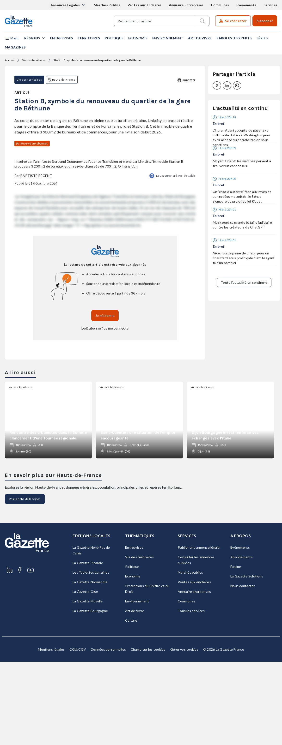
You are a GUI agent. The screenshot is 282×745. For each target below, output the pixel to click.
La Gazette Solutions (246, 659)
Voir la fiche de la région (25, 582)
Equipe (235, 650)
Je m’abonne (105, 399)
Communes (220, 5)
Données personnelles (108, 733)
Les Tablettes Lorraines (91, 656)
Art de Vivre (200, 38)
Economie (137, 38)
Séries (262, 38)
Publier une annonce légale (199, 631)
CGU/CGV (77, 733)
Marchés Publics (107, 5)
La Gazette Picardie (88, 646)
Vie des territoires (34, 60)
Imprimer (186, 80)
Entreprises (61, 38)
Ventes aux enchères (194, 665)
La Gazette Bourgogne (90, 694)
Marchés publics (190, 656)
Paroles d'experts (233, 38)
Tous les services (191, 694)
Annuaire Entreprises (186, 5)
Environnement (167, 38)
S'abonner (265, 21)
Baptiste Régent (36, 259)
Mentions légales (51, 733)
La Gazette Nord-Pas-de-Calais (176, 259)
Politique (114, 38)
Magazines (15, 47)
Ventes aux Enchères (145, 5)
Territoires (89, 38)
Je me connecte (116, 411)
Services (270, 5)
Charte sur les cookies (148, 733)
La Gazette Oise (85, 675)
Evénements (246, 5)
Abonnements (241, 640)
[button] (12, 38)
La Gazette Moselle (88, 684)
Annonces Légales (65, 5)
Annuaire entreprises (194, 675)
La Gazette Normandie (90, 665)
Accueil (9, 60)
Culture (131, 704)
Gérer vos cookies (184, 733)
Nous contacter (242, 669)
